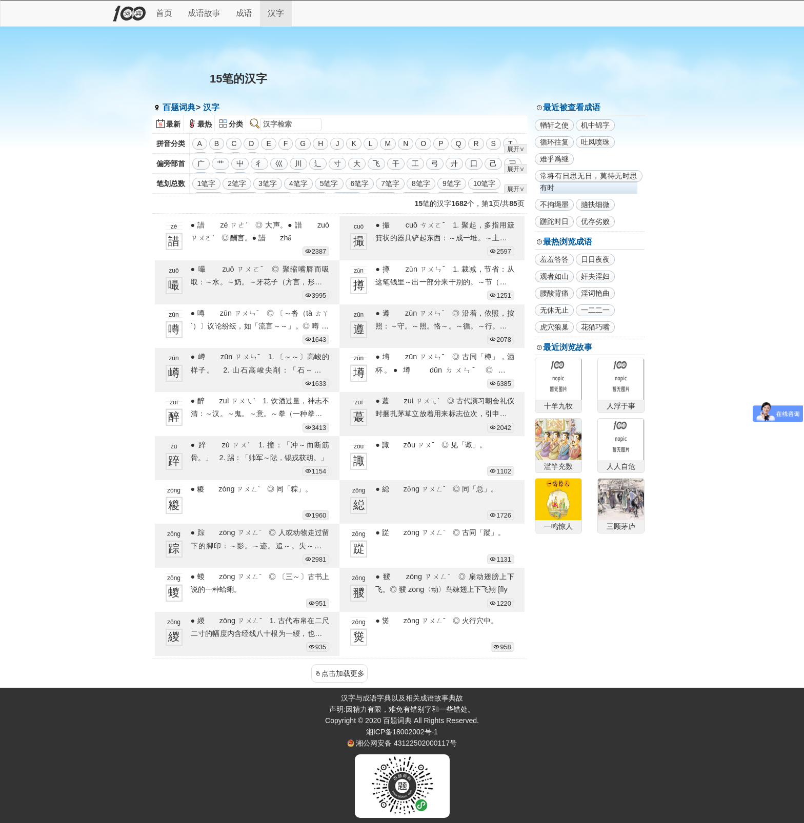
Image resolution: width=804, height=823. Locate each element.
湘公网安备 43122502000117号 (406, 743)
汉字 (276, 13)
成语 (244, 13)
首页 (164, 13)
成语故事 (204, 13)
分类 (236, 124)
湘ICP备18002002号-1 (402, 732)
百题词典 (179, 107)
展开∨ (516, 149)
